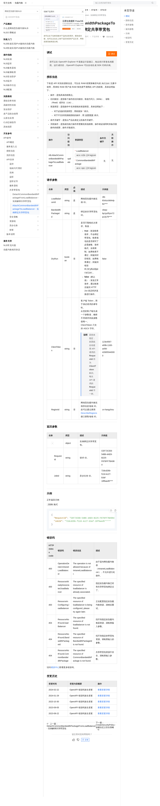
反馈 (85, 750)
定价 (62, 4)
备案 (127, 5)
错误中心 (55, 677)
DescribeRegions (89, 422)
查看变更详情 (104, 699)
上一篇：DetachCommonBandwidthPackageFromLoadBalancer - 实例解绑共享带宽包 (71, 735)
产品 (37, 4)
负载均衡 (19, 12)
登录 (151, 5)
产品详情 (95, 46)
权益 (55, 4)
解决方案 (46, 4)
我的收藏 (109, 46)
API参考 (94, 19)
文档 (121, 5)
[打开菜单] (4, 4)
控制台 (134, 5)
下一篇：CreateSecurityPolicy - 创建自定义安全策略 (106, 735)
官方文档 (7, 12)
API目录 (103, 19)
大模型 (30, 4)
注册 (141, 5)
